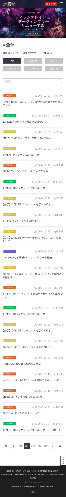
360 (46, 445)
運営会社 (10, 471)
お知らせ (33, 60)
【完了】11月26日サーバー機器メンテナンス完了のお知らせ (32, 239)
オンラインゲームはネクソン (33, 482)
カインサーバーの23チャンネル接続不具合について (31, 380)
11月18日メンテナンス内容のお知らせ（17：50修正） (32, 430)
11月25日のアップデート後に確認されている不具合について (33, 295)
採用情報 (33, 478)
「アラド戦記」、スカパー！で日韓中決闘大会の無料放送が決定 (33, 103)
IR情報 (61, 474)
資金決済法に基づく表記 (9, 474)
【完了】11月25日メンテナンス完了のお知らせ (28, 330)
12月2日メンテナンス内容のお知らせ (23, 121)
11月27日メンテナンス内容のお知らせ (24, 187)
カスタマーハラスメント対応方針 (46, 474)
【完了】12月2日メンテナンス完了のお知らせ (27, 138)
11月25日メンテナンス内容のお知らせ (24, 314)
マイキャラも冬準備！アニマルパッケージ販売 (27, 257)
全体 (12, 60)
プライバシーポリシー (30, 471)
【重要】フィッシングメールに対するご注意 (25, 171)
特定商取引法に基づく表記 (49, 471)
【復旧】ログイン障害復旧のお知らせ (22, 396)
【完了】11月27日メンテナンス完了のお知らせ (28, 204)
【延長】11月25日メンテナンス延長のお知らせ (28, 347)
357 (27, 445)
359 (39, 445)
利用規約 (18, 471)
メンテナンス (12, 68)
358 (33, 445)
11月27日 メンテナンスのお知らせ (22, 221)
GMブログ (54, 68)
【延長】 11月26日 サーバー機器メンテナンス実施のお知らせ (32, 275)
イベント (54, 60)
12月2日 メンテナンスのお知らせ (21, 154)
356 (20, 445)
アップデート (33, 68)
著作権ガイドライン (26, 474)
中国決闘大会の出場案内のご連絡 (22, 363)
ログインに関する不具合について (21, 413)
